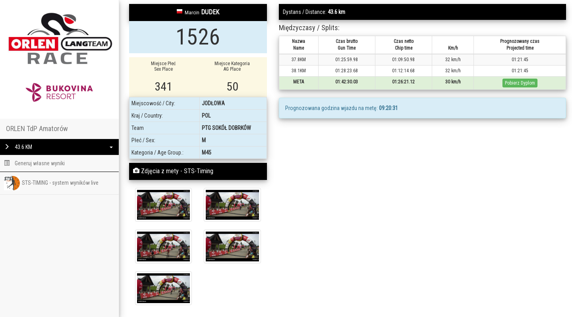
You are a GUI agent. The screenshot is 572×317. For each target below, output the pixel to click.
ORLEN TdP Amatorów (37, 128)
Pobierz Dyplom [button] (520, 83)
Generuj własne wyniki (34, 163)
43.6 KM (58, 147)
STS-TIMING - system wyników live (51, 183)
